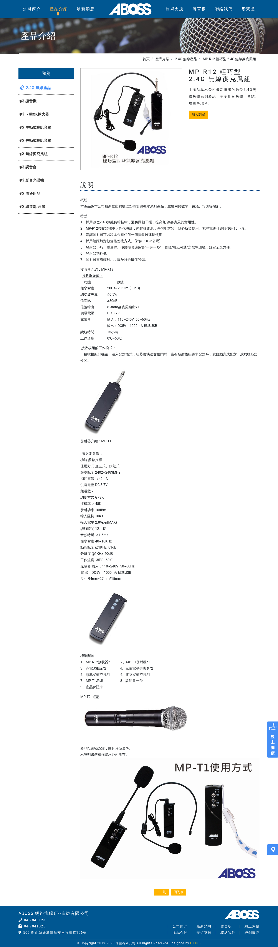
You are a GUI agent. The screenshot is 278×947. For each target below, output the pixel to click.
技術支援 (174, 9)
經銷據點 (252, 932)
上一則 (161, 892)
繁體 (248, 9)
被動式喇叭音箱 (35, 140)
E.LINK (195, 943)
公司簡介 (32, 9)
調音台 (28, 167)
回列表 (179, 892)
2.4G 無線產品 (186, 59)
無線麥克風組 (34, 154)
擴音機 (28, 101)
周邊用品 (30, 193)
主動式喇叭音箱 (35, 127)
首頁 (146, 59)
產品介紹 (59, 9)
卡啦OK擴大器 (34, 114)
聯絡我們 (224, 9)
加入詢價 (198, 115)
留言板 (199, 9)
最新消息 (86, 9)
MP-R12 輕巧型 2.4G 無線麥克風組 (229, 59)
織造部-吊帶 (32, 206)
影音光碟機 (32, 180)
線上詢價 (252, 926)
